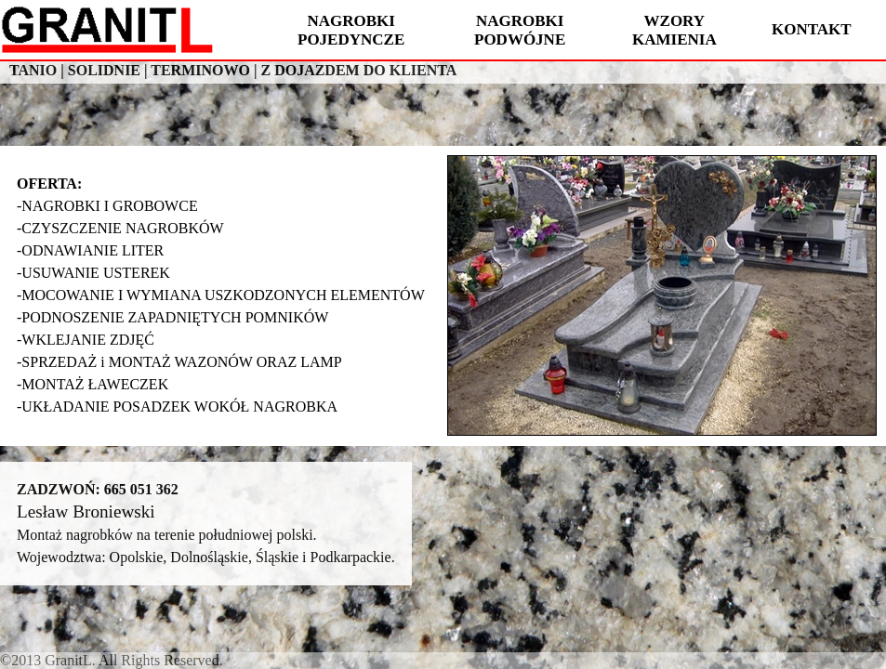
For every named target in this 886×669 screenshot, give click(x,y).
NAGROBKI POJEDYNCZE (351, 30)
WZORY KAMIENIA (674, 30)
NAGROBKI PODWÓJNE (519, 30)
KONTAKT (812, 29)
